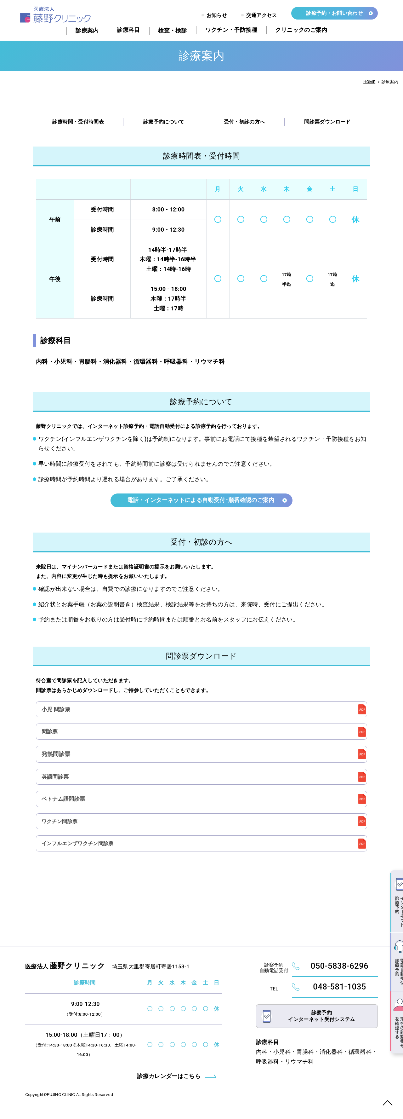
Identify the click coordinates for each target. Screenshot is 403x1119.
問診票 (50, 733)
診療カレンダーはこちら (169, 1084)
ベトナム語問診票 (65, 803)
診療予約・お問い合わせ (334, 13)
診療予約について (163, 122)
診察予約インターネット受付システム (321, 1028)
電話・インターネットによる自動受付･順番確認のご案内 (201, 500)
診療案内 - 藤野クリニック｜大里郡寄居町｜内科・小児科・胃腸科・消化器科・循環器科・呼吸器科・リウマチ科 (55, 15)
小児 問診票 (57, 710)
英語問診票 (56, 780)
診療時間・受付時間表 (78, 122)
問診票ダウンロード (327, 122)
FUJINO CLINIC (64, 1103)
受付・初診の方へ (244, 122)
